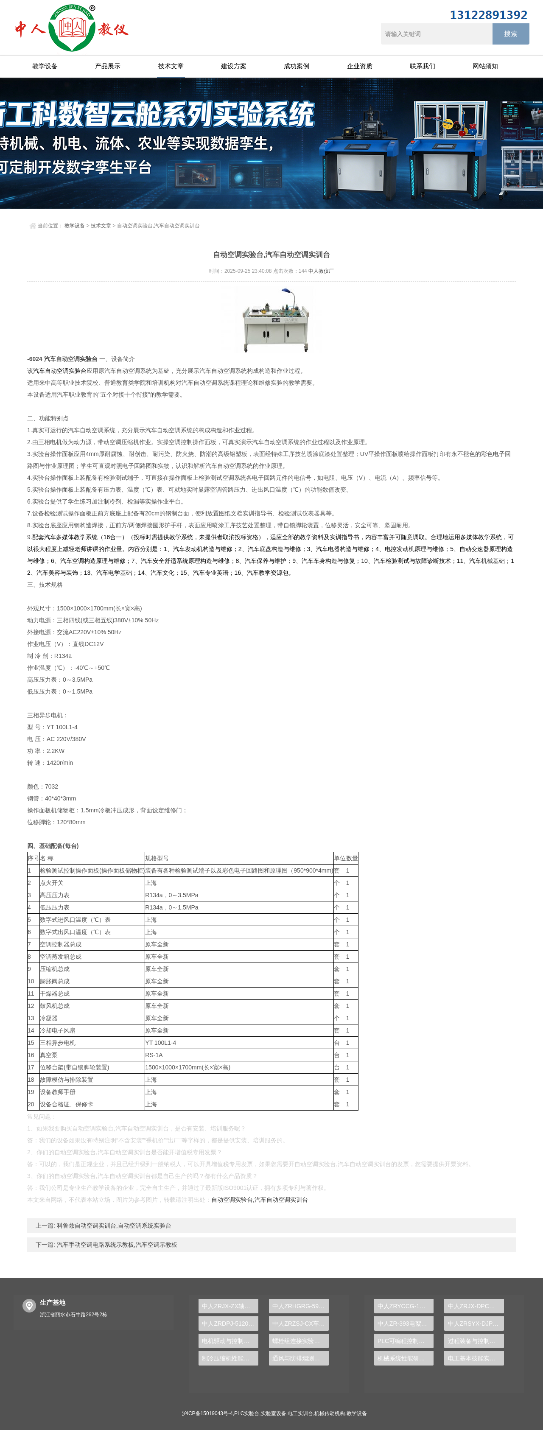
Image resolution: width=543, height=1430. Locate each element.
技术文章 (171, 66)
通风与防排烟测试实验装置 (300, 1358)
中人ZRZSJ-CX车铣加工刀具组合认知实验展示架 (300, 1323)
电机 (56, 442)
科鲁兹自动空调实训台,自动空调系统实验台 (113, 1225)
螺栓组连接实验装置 (299, 1341)
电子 (499, 454)
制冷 (109, 501)
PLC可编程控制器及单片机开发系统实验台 (406, 1341)
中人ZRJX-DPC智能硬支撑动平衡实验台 (476, 1306)
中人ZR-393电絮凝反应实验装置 (406, 1323)
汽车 (50, 358)
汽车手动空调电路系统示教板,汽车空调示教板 (116, 1244)
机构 (170, 382)
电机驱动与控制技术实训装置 (230, 1341)
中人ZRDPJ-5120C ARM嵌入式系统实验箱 (230, 1323)
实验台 (89, 358)
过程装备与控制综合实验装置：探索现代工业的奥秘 (476, 1341)
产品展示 (107, 66)
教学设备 (45, 66)
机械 (487, 560)
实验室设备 (273, 1413)
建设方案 (233, 66)
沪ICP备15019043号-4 (207, 1413)
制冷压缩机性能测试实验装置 (230, 1358)
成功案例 (296, 66)
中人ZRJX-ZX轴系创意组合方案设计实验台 (230, 1306)
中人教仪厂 (321, 271)
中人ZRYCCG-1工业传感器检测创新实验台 (406, 1306)
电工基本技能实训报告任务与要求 (476, 1358)
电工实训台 (300, 1413)
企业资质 (359, 66)
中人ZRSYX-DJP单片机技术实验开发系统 (476, 1323)
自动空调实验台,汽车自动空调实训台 (259, 1199)
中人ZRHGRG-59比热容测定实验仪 (300, 1306)
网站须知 (485, 66)
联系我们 (422, 66)
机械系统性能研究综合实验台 (406, 1358)
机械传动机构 (329, 1413)
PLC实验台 (246, 1413)
